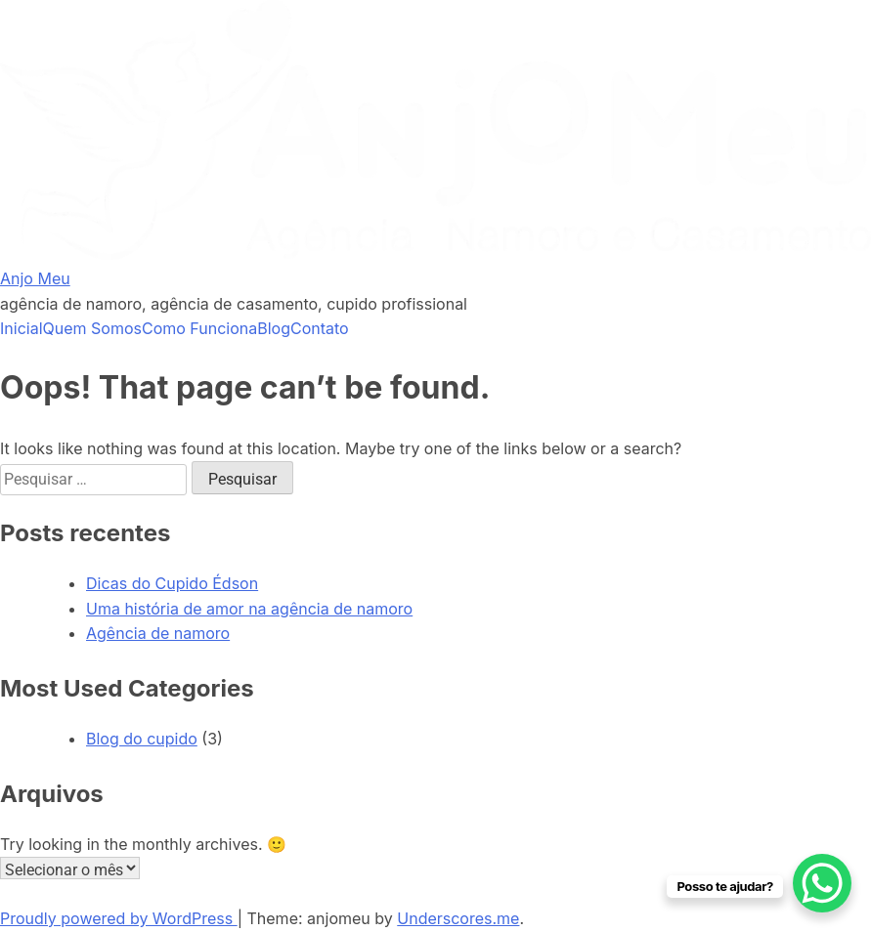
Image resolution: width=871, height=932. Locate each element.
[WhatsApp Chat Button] (822, 883)
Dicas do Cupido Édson (172, 583)
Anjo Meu (35, 278)
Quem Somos (92, 328)
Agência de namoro (158, 633)
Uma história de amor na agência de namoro (249, 608)
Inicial (21, 328)
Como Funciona (199, 328)
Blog (273, 328)
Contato (319, 328)
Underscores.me (458, 918)
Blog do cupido (141, 738)
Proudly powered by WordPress (119, 918)
